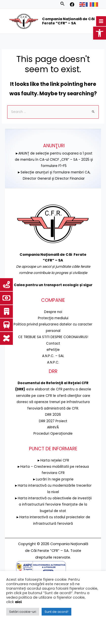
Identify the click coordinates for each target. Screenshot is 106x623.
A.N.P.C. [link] (53, 362)
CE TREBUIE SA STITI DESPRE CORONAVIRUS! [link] (53, 337)
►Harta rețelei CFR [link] (53, 460)
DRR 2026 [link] (53, 414)
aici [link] (18, 601)
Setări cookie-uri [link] (22, 611)
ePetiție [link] (53, 349)
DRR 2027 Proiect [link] (53, 420)
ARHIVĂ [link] (53, 427)
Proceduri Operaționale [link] (53, 433)
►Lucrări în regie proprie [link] (53, 479)
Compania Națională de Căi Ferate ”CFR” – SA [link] (68, 21)
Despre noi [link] (53, 312)
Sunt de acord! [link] (56, 611)
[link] (99, 33)
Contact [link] (53, 343)
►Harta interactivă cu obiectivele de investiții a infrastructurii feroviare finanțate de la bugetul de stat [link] (53, 504)
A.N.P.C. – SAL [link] (53, 356)
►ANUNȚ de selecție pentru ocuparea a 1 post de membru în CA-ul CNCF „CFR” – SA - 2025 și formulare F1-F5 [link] (54, 159)
